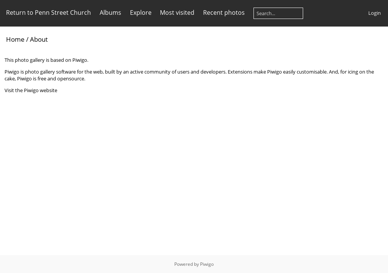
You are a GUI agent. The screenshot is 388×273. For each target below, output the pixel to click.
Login (374, 12)
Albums (110, 12)
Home (15, 39)
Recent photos (224, 12)
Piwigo (207, 264)
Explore (141, 12)
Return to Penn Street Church (48, 12)
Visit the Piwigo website (31, 90)
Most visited (177, 12)
